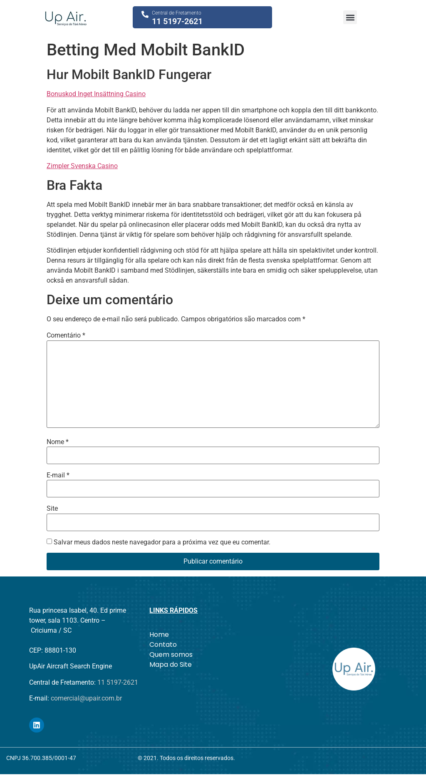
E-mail (58, 475)
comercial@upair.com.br (86, 698)
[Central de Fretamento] (145, 14)
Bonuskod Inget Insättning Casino (96, 94)
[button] (350, 17)
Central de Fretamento (176, 13)
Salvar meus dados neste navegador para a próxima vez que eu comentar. (162, 542)
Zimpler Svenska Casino (82, 166)
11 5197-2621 (177, 21)
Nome (58, 442)
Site (52, 508)
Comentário (66, 335)
